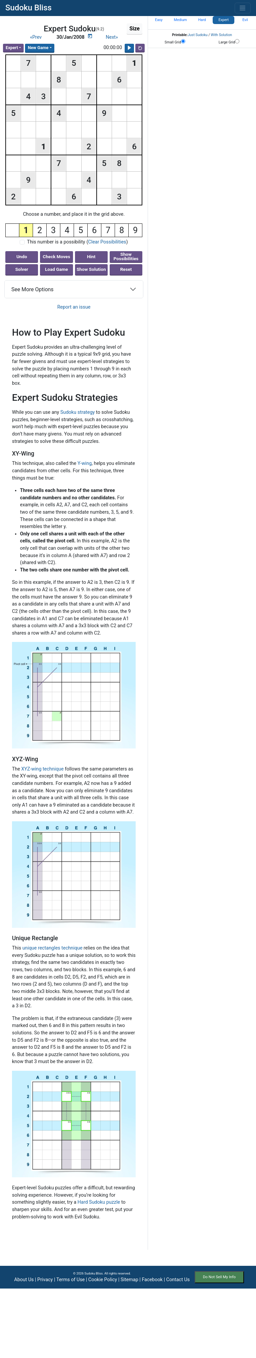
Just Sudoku (198, 35)
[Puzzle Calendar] (90, 36)
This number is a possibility (56, 242)
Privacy (45, 1280)
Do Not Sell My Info (219, 1277)
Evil (245, 20)
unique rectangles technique (52, 948)
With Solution (221, 35)
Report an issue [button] (74, 307)
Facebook (152, 1280)
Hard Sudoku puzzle (99, 1202)
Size (134, 28)
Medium (180, 20)
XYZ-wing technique (42, 769)
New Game (38, 47)
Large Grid (229, 41)
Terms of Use (70, 1280)
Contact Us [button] (178, 1280)
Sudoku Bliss (28, 7)
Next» (112, 37)
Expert (12, 47)
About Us (24, 1280)
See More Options (32, 289)
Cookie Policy (102, 1280)
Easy (159, 20)
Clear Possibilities (107, 242)
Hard (202, 20)
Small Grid (175, 41)
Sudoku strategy (77, 412)
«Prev (36, 37)
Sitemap (129, 1280)
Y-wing (84, 463)
